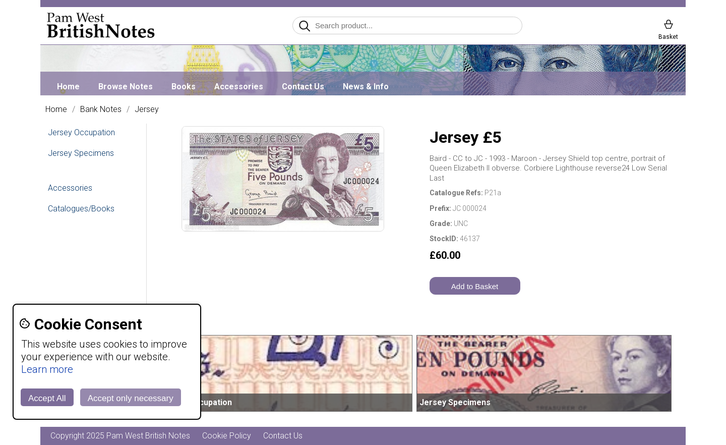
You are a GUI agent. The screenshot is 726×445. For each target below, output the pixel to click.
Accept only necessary (130, 398)
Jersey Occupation (81, 132)
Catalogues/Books (81, 208)
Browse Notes (125, 86)
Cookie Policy (226, 435)
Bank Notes (101, 109)
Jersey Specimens (81, 153)
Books (183, 86)
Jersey (147, 109)
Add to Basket (474, 286)
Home (68, 86)
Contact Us (303, 86)
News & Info (366, 86)
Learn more (47, 369)
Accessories (238, 86)
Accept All (47, 398)
